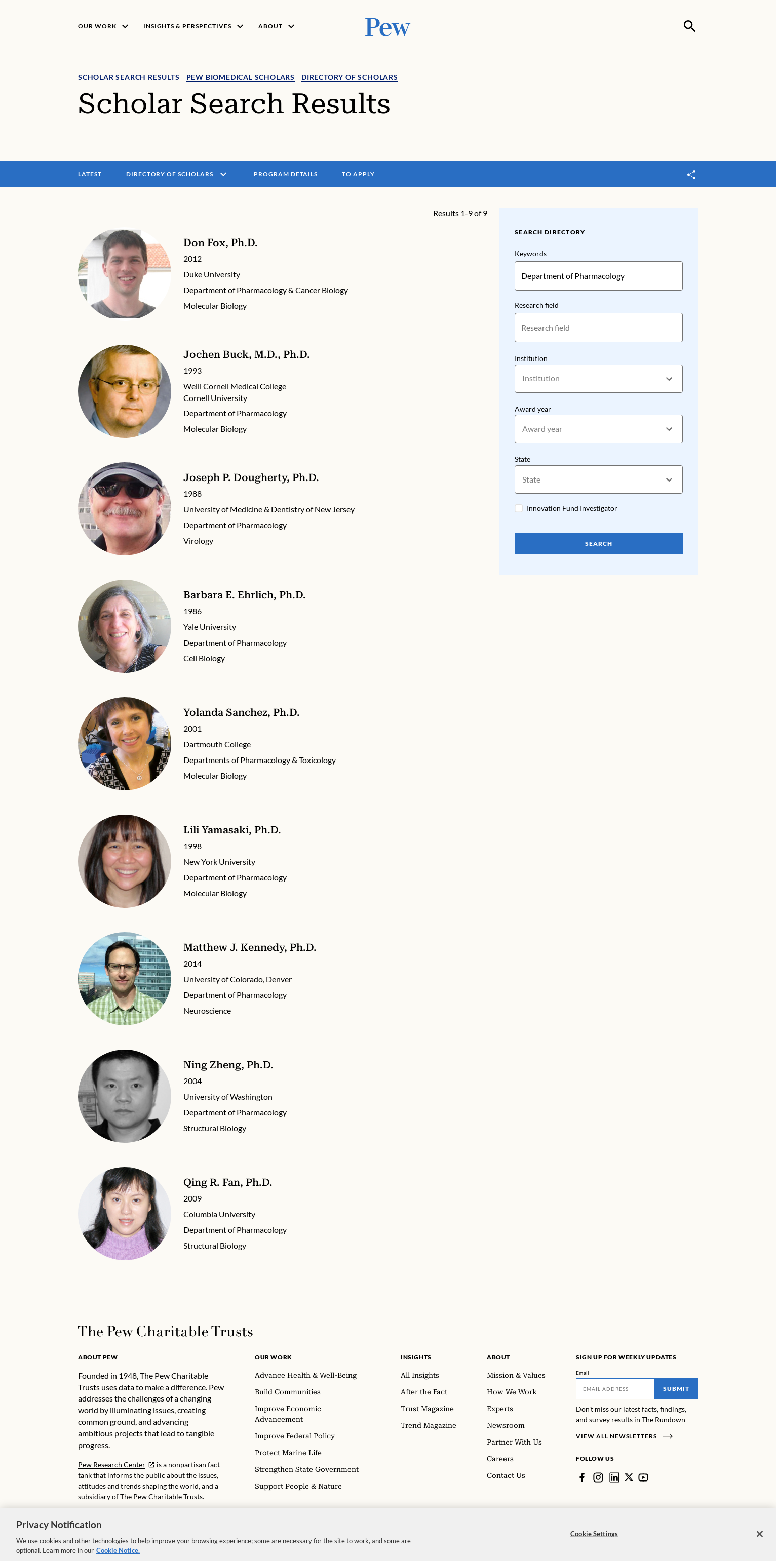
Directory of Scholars (349, 77)
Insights (416, 1357)
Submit (676, 1388)
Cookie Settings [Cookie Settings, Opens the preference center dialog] (594, 1534)
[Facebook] (582, 1477)
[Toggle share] (692, 174)
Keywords (531, 253)
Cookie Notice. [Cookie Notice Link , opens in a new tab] (118, 1550)
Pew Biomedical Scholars (240, 77)
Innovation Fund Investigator (572, 508)
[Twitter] (629, 1477)
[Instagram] (598, 1477)
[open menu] (223, 174)
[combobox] (523, 378)
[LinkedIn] (614, 1477)
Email (583, 1372)
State (522, 459)
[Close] (760, 1534)
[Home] (165, 1331)
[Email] (615, 1388)
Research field (537, 305)
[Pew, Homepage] (388, 26)
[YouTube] (644, 1477)
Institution (531, 358)
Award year (533, 409)
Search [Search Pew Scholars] (598, 543)
